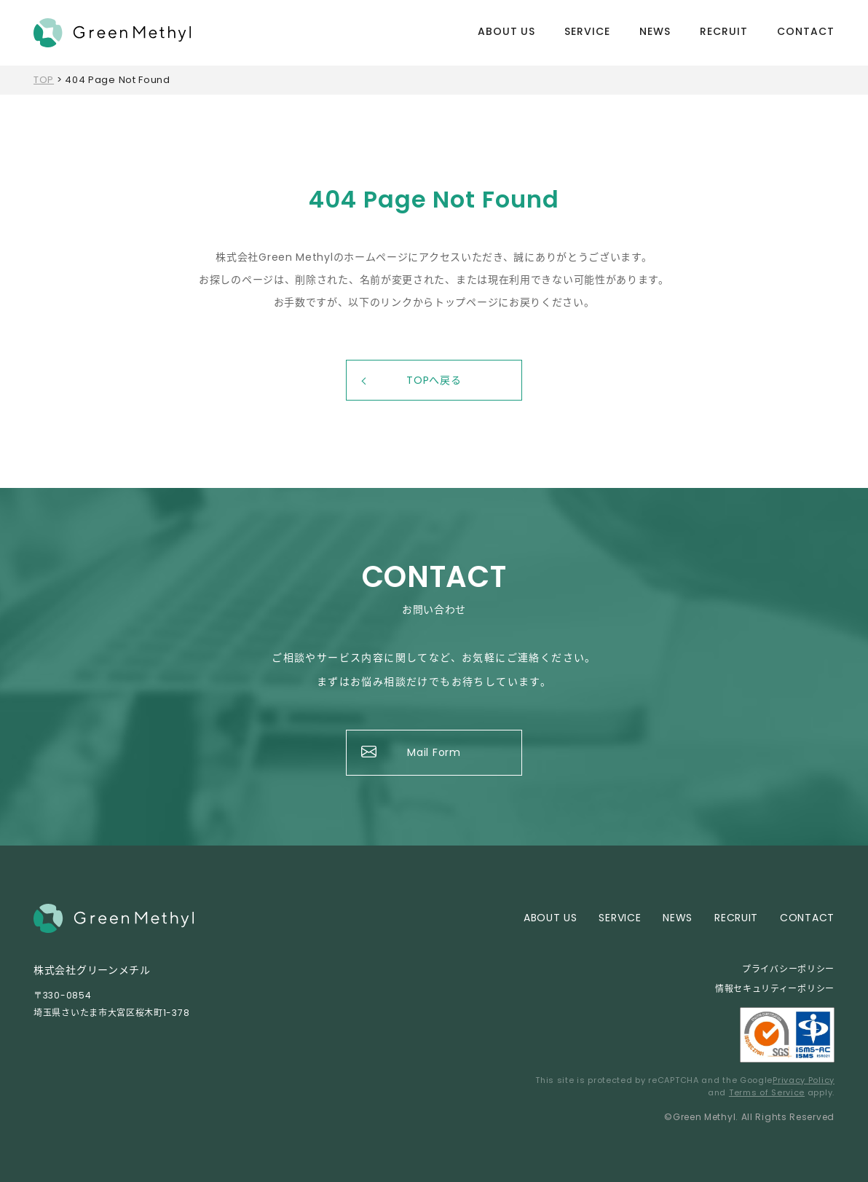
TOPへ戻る (433, 380)
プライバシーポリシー (788, 969)
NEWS (655, 31)
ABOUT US (507, 31)
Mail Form (433, 752)
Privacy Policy (804, 1080)
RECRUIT (724, 31)
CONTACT (806, 31)
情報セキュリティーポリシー (775, 988)
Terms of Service (767, 1092)
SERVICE (587, 31)
